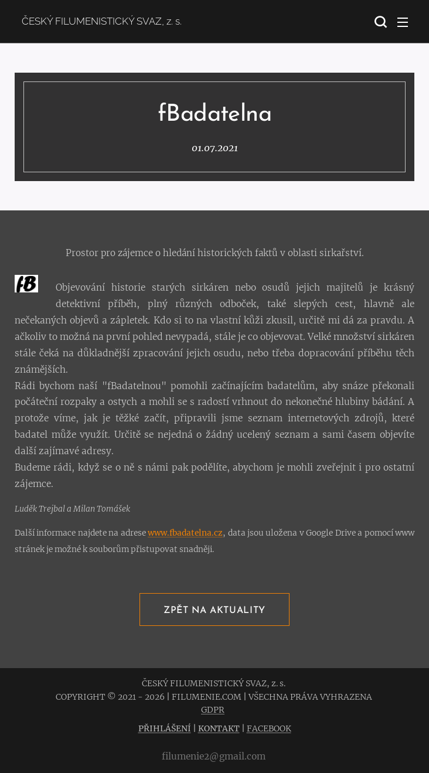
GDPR (212, 709)
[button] (379, 21)
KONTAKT (219, 728)
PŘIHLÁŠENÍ (164, 728)
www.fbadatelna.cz (185, 533)
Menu (402, 22)
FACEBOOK (269, 728)
